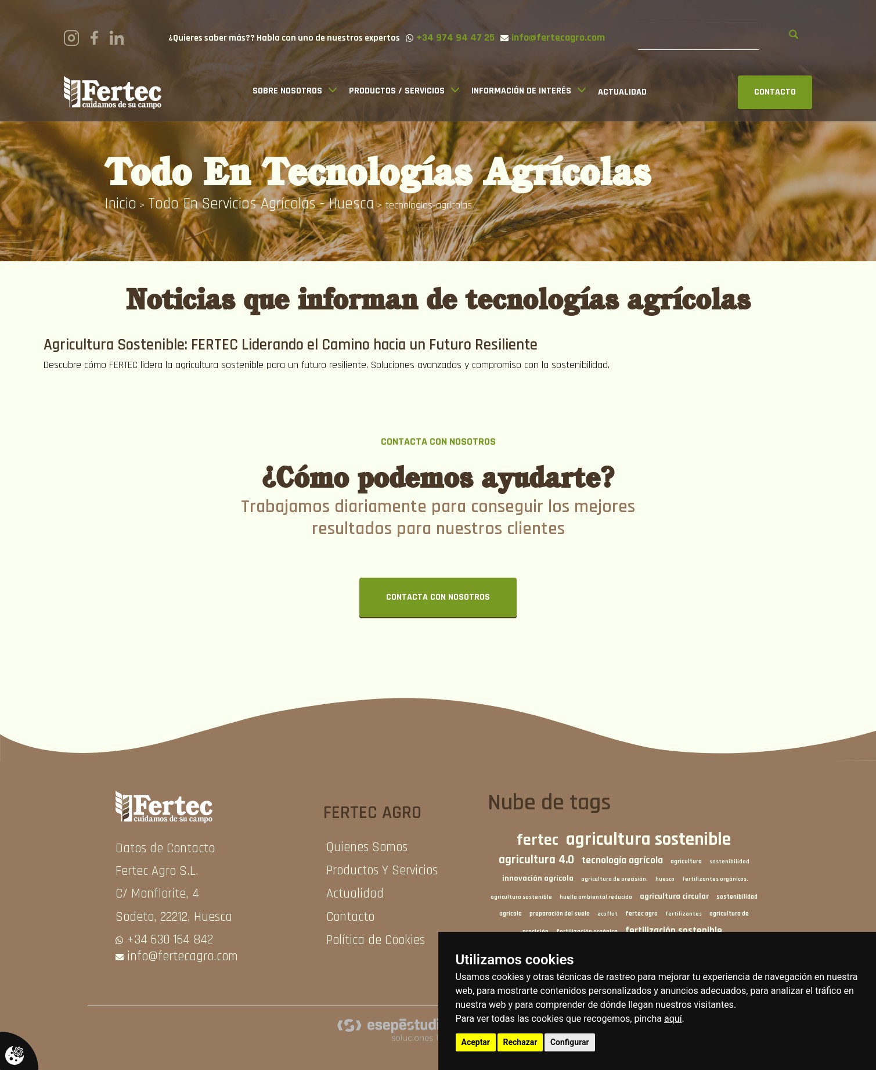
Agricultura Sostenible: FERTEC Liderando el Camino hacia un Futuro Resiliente (291, 345)
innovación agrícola (538, 878)
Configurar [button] (569, 1042)
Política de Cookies (375, 940)
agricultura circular (674, 896)
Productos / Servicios (397, 91)
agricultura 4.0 (536, 859)
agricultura (686, 862)
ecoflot (607, 913)
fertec (537, 840)
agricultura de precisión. (614, 879)
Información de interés (521, 91)
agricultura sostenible (648, 839)
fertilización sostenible (673, 931)
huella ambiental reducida (596, 897)
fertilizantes (683, 913)
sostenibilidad (729, 861)
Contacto (350, 917)
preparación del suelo (559, 914)
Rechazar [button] (520, 1042)
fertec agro (641, 914)
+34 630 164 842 (170, 939)
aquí (673, 1018)
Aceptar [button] (476, 1042)
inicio (120, 204)
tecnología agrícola (622, 860)
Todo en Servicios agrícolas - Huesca (261, 204)
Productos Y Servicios (382, 870)
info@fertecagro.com (182, 956)
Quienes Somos (367, 847)
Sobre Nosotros (287, 91)
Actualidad (622, 92)
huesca (665, 879)
